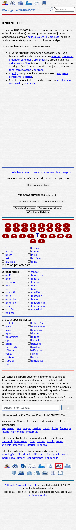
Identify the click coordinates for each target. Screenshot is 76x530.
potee (27, 76)
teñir (34, 285)
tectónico (36, 258)
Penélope (65, 428)
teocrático (10, 309)
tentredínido (38, 302)
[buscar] (29, 408)
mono (59, 441)
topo (7, 340)
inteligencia (53, 454)
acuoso (32, 37)
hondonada (51, 458)
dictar (55, 428)
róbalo (50, 441)
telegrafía (10, 261)
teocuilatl (36, 309)
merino (37, 428)
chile (18, 454)
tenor (34, 289)
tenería (35, 278)
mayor (27, 428)
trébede (9, 350)
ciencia (27, 454)
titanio (35, 333)
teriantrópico (38, 323)
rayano (5, 431)
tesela (8, 326)
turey (8, 364)
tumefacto (37, 360)
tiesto (8, 330)
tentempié (10, 302)
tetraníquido (38, 326)
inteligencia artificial (38, 495)
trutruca (9, 360)
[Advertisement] (38, 126)
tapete (8, 254)
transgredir (11, 347)
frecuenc (15, 83)
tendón (9, 275)
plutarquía (32, 431)
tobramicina (11, 336)
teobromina (38, 306)
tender (35, 272)
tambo (35, 251)
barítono (39, 70)
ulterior (31, 444)
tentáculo (10, 299)
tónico (19, 70)
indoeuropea (16, 63)
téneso (35, 282)
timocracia (37, 330)
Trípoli (34, 354)
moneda (42, 444)
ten (28, 63)
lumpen (21, 458)
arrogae (62, 73)
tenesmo (10, 282)
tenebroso (37, 275)
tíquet (8, 333)
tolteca (35, 336)
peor (18, 428)
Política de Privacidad (15, 484)
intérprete (19, 444)
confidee (15, 76)
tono (11, 70)
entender (14, 59)
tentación (36, 295)
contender (67, 56)
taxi (7, 258)
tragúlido (36, 343)
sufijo (15, 73)
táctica (35, 248)
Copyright (32, 484)
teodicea (10, 313)
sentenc (29, 83)
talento (9, 251)
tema (34, 261)
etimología (8, 454)
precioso (55, 37)
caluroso (42, 37)
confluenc (64, 80)
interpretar (20, 441)
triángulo (36, 350)
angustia (6, 444)
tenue (8, 306)
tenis (7, 289)
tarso (34, 254)
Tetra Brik (7, 441)
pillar (32, 441)
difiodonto (39, 454)
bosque (41, 441)
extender (26, 59)
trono (34, 357)
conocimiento (35, 458)
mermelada (8, 458)
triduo (8, 354)
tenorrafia (10, 292)
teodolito (10, 323)
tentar (34, 299)
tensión (35, 292)
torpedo (35, 340)
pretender (39, 59)
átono (27, 70)
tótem (8, 343)
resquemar (8, 428)
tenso (8, 295)
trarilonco (36, 347)
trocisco (9, 357)
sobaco (66, 454)
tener (8, 278)
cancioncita (17, 431)
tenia (7, 285)
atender (55, 56)
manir (46, 428)
